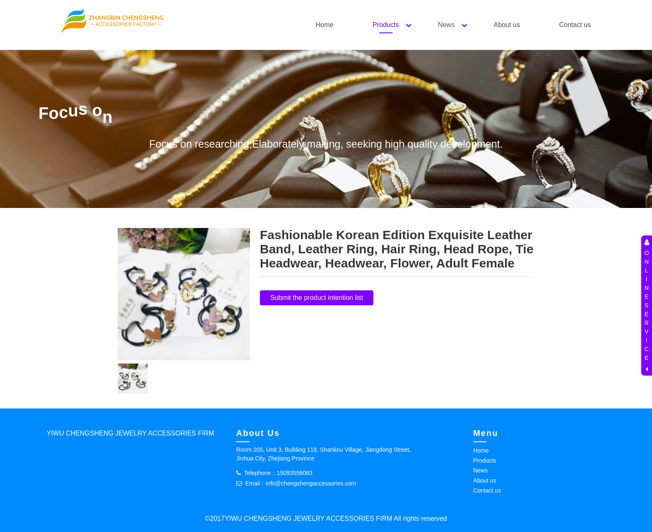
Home (324, 24)
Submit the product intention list (316, 297)
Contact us (574, 24)
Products (386, 24)
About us (507, 24)
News (446, 24)
